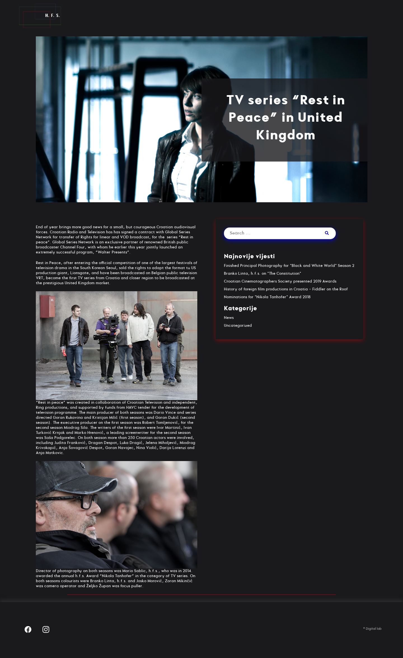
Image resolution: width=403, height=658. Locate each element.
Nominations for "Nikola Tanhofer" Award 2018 (267, 297)
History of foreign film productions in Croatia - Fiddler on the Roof (286, 289)
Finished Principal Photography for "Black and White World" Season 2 (289, 266)
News (229, 318)
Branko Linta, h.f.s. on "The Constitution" (262, 273)
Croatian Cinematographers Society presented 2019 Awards (280, 281)
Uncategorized (238, 325)
